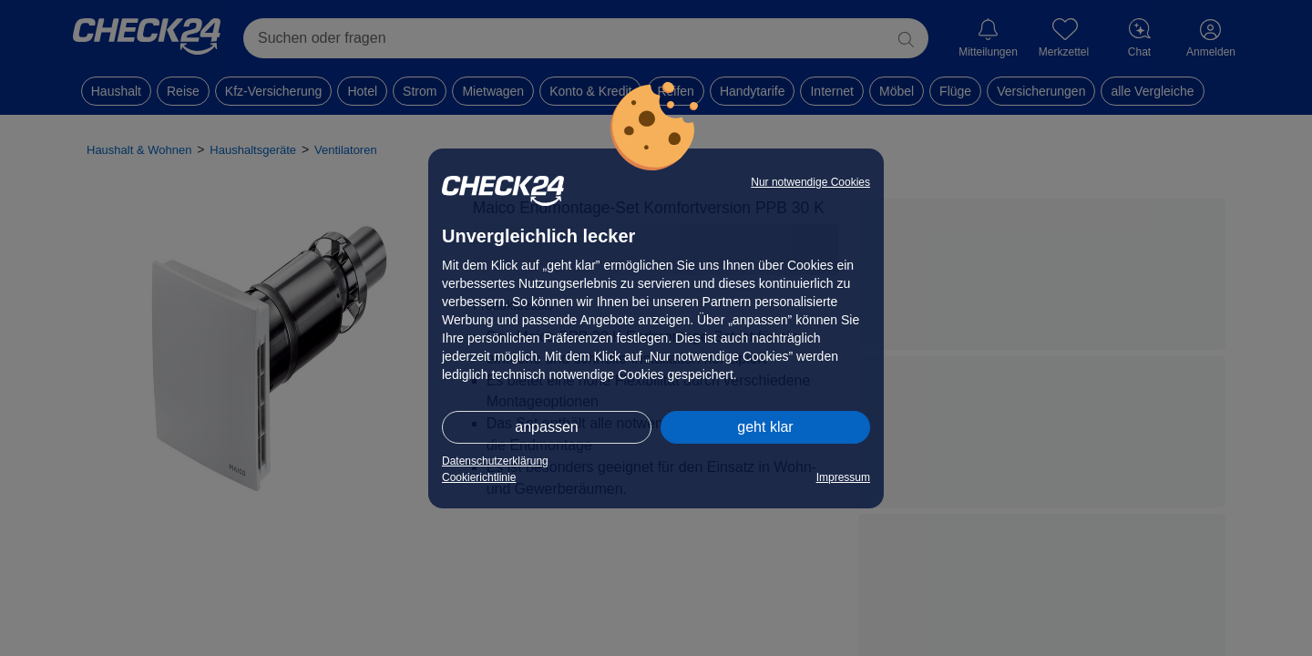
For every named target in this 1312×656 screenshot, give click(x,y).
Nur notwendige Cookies (810, 182)
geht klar (765, 427)
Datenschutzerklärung (495, 461)
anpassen (546, 427)
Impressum (843, 477)
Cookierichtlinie (479, 477)
